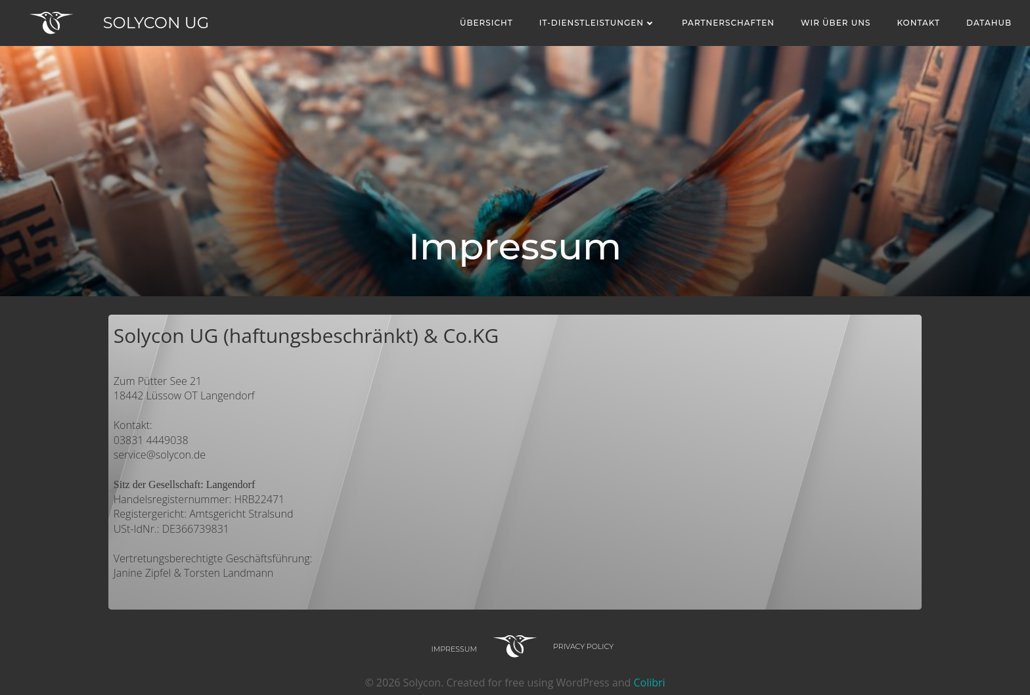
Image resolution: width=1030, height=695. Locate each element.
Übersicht (486, 23)
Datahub (989, 23)
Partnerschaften (728, 23)
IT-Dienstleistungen (597, 23)
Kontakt (918, 23)
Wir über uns (835, 23)
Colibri (649, 682)
